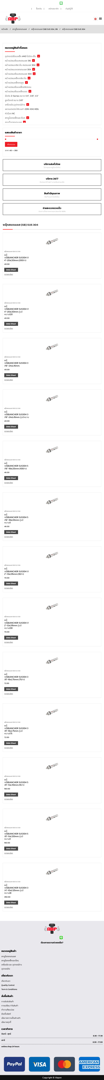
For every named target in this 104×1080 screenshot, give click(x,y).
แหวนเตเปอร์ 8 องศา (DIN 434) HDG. (22, 109)
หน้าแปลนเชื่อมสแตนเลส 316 (18, 60)
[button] (100, 18)
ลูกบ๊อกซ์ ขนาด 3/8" (14, 100)
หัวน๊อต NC (10, 113)
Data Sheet (11, 269)
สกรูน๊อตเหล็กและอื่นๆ (15, 117)
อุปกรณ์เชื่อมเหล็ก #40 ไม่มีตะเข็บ (20, 56)
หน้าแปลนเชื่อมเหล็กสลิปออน (18, 87)
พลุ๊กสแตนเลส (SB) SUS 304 (12, 251)
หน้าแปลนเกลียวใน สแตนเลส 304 (20, 65)
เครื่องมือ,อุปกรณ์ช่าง (15, 104)
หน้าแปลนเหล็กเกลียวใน (15, 78)
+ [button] (38, 56)
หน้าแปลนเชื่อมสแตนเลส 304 (18, 73)
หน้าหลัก (4, 29)
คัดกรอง (11, 144)
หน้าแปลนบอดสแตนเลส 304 (18, 69)
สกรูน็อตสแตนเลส (19, 29)
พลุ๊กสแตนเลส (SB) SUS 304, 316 (44, 29)
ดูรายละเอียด (8, 274)
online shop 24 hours (10, 1046)
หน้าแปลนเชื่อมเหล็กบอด (16, 91)
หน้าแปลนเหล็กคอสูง (14, 82)
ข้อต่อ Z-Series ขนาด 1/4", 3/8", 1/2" (21, 95)
